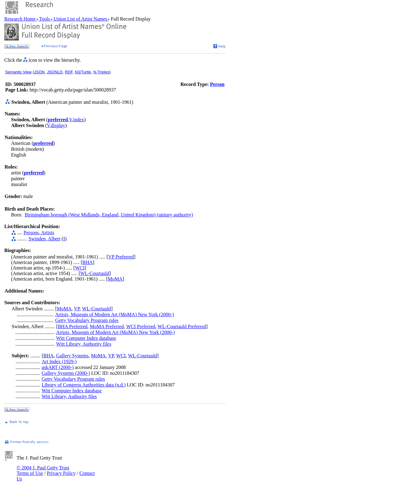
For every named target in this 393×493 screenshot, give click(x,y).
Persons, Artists (39, 232)
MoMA (115, 278)
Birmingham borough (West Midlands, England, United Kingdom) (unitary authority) (109, 214)
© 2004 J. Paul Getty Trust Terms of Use (43, 470)
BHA (87, 262)
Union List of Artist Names (80, 18)
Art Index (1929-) (59, 361)
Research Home (20, 18)
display (58, 125)
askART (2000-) (58, 367)
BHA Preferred (72, 326)
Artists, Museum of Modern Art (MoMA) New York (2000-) (114, 314)
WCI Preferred (140, 326)
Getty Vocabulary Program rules (87, 320)
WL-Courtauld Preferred (182, 326)
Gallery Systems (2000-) (66, 373)
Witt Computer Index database (86, 338)
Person (217, 84)
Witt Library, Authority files (83, 344)
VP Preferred (121, 256)
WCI (79, 267)
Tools (44, 18)
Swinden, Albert (44, 238)
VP (77, 308)
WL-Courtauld (94, 273)
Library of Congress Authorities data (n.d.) (84, 384)
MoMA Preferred (107, 326)
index (78, 119)
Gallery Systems (72, 355)
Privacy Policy (61, 473)
